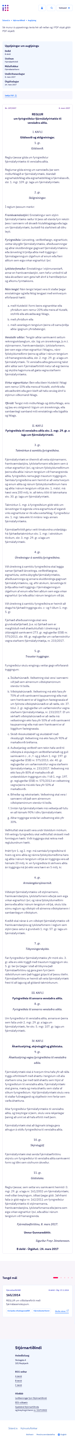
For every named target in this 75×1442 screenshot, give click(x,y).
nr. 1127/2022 (40, 1410)
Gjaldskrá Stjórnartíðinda (27, 1407)
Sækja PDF (11, 95)
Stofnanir (29, 1434)
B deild (18, 1380)
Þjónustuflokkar (29, 1428)
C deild (18, 1385)
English (64, 1434)
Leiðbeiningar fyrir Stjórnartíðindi (31, 1398)
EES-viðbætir (21, 1402)
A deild (18, 1376)
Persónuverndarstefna (46, 1434)
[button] (42, 8)
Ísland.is (13, 1428)
